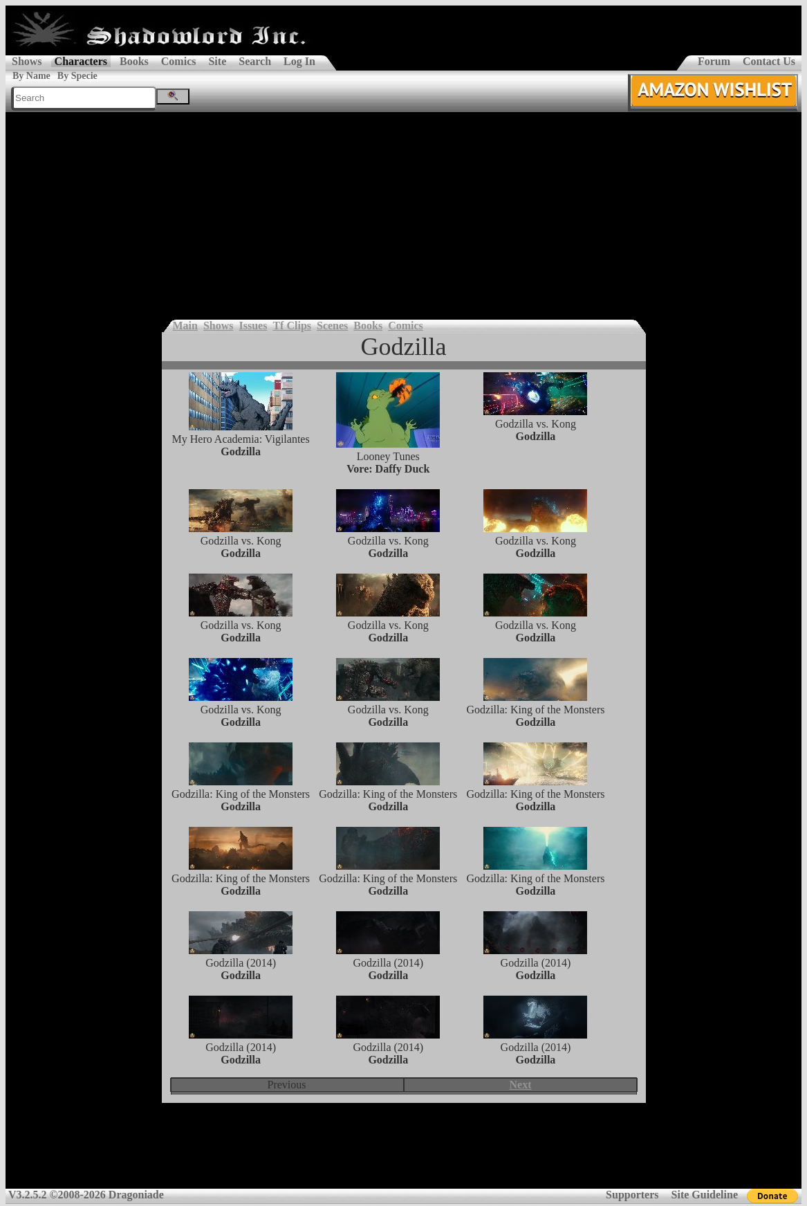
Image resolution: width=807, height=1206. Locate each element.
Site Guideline (704, 1194)
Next (521, 1084)
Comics (178, 61)
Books (134, 61)
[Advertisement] (403, 216)
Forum (714, 61)
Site (217, 61)
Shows (27, 61)
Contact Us (769, 61)
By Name (31, 76)
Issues (253, 325)
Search (255, 61)
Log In (299, 61)
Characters (81, 61)
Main (185, 325)
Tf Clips (291, 325)
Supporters (632, 1194)
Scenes (332, 325)
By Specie (77, 76)
